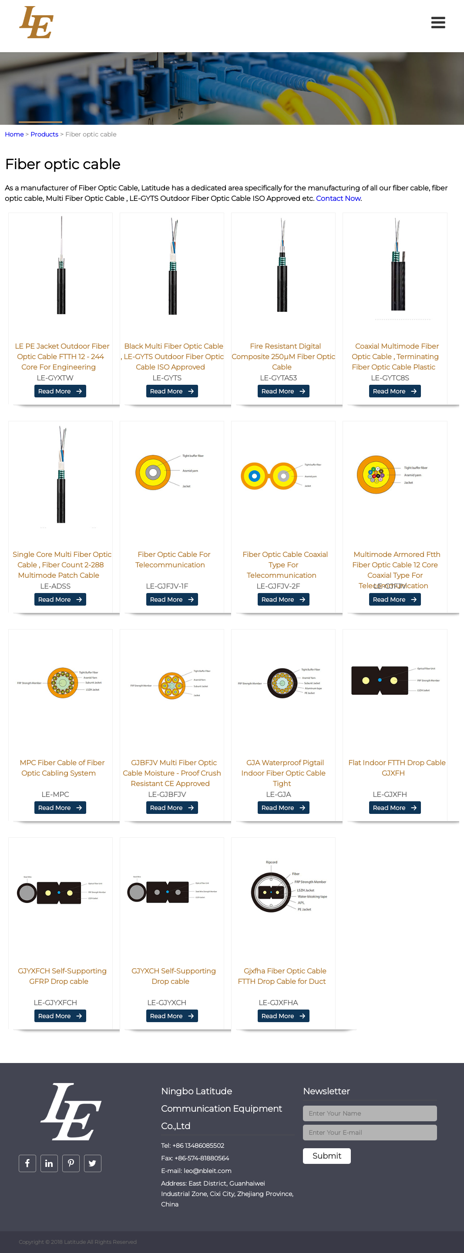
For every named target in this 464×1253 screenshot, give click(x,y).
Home (14, 134)
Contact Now (337, 198)
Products (44, 134)
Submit (327, 1156)
